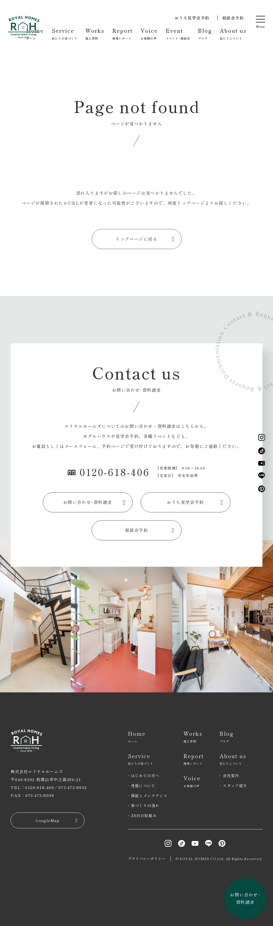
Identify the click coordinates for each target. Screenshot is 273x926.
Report (122, 34)
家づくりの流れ (145, 805)
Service (64, 34)
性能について (143, 785)
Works (94, 34)
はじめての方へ (145, 775)
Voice (149, 34)
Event (178, 34)
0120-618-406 (109, 471)
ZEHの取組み (144, 815)
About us (233, 34)
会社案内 (231, 775)
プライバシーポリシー (147, 858)
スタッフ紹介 (235, 785)
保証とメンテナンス (149, 795)
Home (35, 34)
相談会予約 (233, 18)
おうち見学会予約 (192, 18)
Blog (205, 34)
